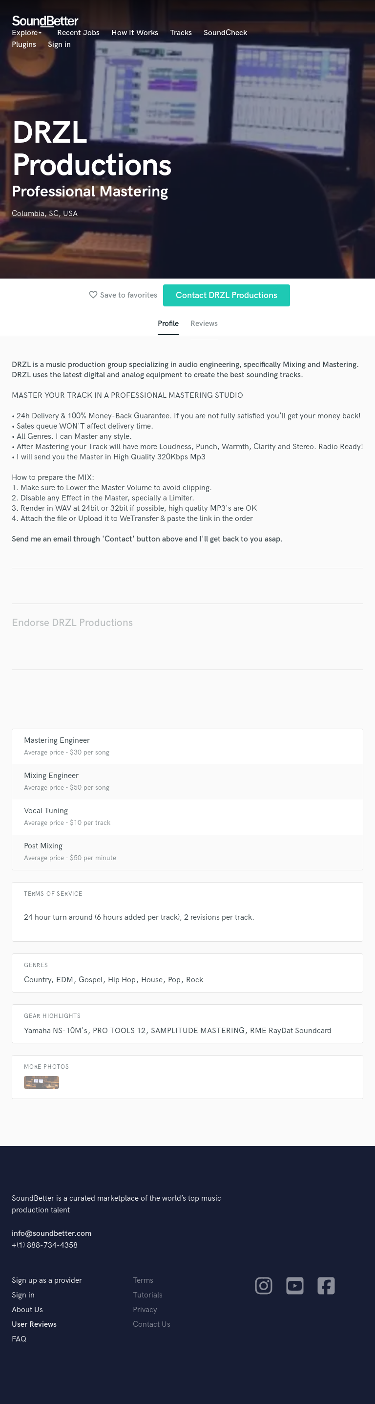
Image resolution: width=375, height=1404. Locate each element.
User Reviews (34, 1324)
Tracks (181, 33)
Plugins (24, 44)
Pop (174, 980)
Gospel (91, 980)
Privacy (145, 1310)
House (152, 980)
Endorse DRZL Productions (72, 623)
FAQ (19, 1339)
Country (37, 980)
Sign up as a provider (47, 1280)
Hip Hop (122, 980)
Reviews (204, 323)
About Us (27, 1310)
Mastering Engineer (57, 740)
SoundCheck (225, 33)
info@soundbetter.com (51, 1233)
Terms (143, 1280)
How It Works (134, 33)
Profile (168, 323)
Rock (194, 980)
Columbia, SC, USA (45, 213)
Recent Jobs (78, 33)
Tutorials (148, 1295)
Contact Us (151, 1324)
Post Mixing (43, 846)
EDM (64, 980)
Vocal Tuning (46, 811)
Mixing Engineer (51, 775)
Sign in (59, 44)
